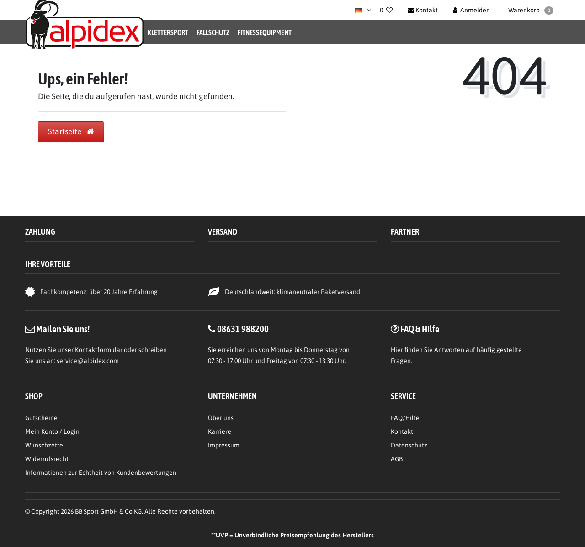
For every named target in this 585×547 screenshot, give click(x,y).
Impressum (223, 445)
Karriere (219, 431)
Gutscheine (41, 417)
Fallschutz (213, 32)
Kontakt (402, 431)
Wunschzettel (45, 445)
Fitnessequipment (265, 32)
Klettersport (168, 32)
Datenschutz (409, 445)
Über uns (221, 417)
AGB (397, 459)
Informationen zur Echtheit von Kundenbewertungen (100, 472)
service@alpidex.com (88, 360)
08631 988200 (243, 328)
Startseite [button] (71, 131)
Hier (397, 349)
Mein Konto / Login (52, 431)
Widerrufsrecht (47, 459)
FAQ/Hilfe (405, 417)
